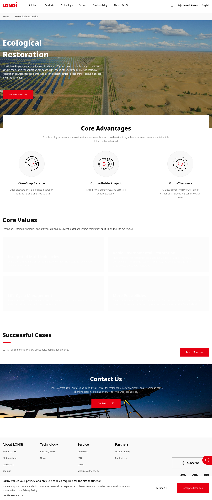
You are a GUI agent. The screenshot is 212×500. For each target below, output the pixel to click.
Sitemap (7, 470)
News (43, 458)
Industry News (47, 451)
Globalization (9, 458)
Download (83, 451)
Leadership (8, 464)
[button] (172, 6)
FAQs (80, 458)
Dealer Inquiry (122, 451)
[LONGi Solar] (10, 6)
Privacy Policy (30, 490)
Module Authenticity (88, 470)
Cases (81, 464)
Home (6, 16)
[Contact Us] (207, 460)
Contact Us (121, 458)
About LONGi (9, 451)
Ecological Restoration (26, 16)
